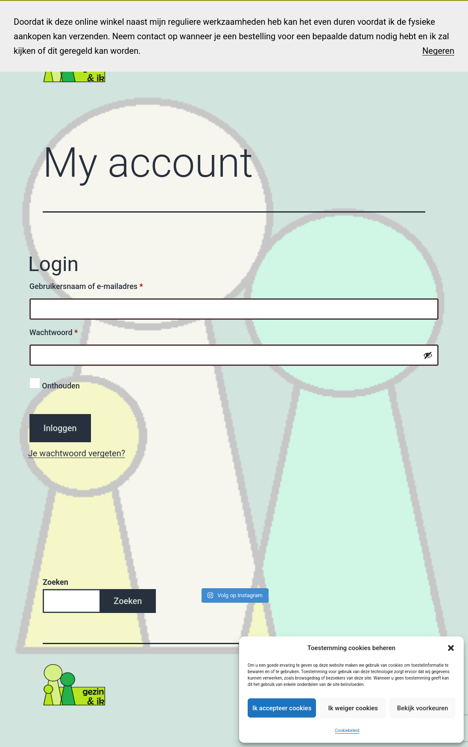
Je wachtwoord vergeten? (76, 453)
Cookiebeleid (347, 730)
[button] (451, 648)
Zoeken (55, 582)
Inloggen (60, 428)
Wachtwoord (65, 331)
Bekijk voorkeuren (422, 708)
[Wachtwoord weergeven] (428, 355)
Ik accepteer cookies (281, 708)
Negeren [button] (438, 51)
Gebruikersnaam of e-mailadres (98, 285)
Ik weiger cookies (353, 708)
